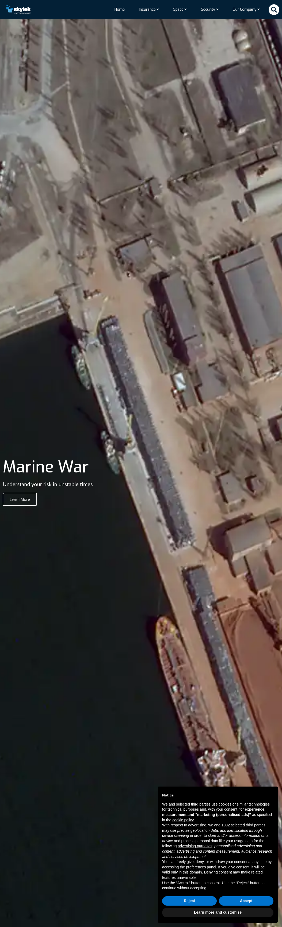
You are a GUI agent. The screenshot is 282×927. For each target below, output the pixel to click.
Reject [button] (189, 901)
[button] (274, 9)
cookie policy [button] (182, 820)
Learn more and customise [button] (218, 912)
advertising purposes (195, 846)
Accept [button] (246, 901)
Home (120, 9)
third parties (255, 825)
